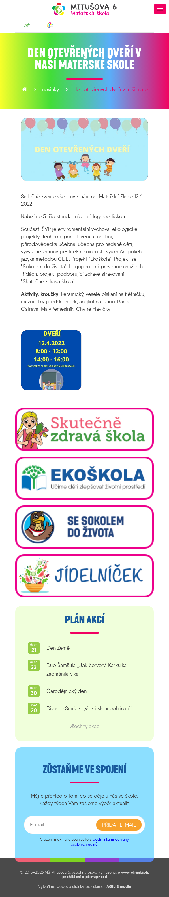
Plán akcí (84, 620)
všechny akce (84, 726)
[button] (160, 9)
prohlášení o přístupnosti (84, 876)
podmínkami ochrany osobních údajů (100, 842)
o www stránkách (133, 872)
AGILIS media (118, 886)
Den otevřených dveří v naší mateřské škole (95, 89)
